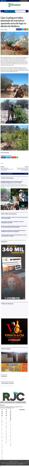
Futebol (10, 433)
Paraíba (6, 423)
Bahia (6, 416)
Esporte (10, 425)
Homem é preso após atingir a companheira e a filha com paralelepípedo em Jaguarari (12, 222)
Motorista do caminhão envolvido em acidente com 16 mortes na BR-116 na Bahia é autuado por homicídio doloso (14, 227)
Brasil (10, 415)
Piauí (6, 432)
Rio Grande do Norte (6, 436)
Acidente (2, 413)
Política (2, 441)
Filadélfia (2, 421)
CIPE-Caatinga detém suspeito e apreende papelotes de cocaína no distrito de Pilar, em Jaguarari (14, 236)
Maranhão (6, 419)
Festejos (10, 429)
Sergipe (6, 442)
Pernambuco (6, 427)
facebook (26, 173)
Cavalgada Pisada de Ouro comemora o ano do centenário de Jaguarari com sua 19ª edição (12, 182)
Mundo (2, 437)
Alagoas (6, 412)
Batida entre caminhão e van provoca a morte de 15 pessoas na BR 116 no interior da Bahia (14, 218)
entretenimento (10, 419)
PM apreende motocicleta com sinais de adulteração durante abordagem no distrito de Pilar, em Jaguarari (13, 231)
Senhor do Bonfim (2, 452)
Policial (10, 436)
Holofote (2, 426)
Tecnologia (2, 458)
